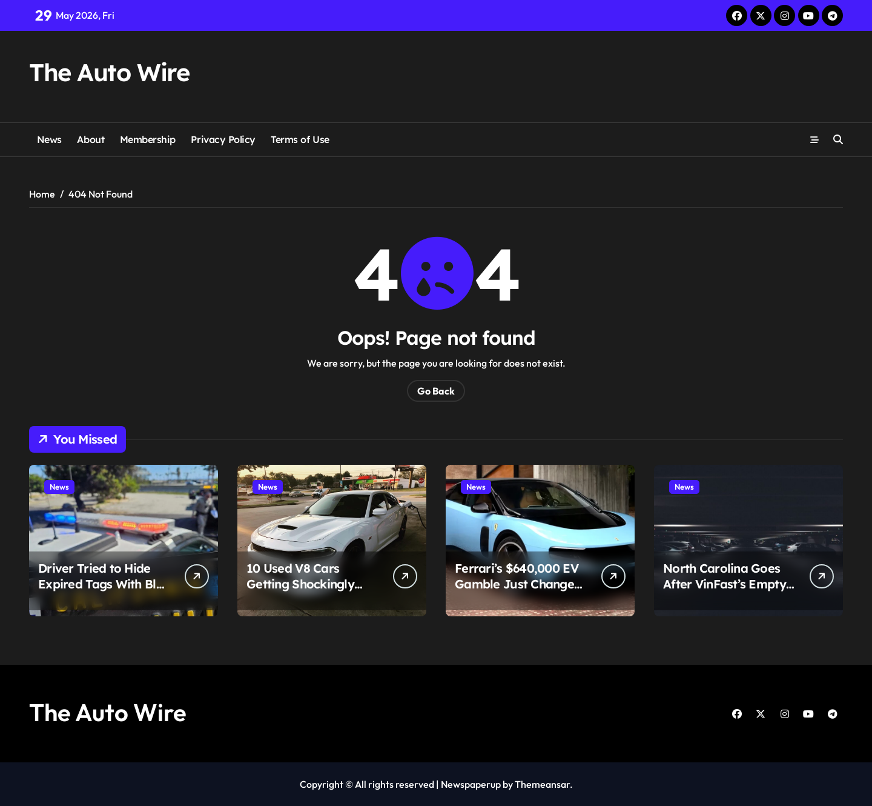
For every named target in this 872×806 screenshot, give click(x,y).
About (90, 139)
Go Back (436, 391)
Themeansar (542, 784)
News (49, 139)
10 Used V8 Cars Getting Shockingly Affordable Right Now (308, 584)
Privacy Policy (223, 139)
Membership (148, 139)
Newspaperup (471, 784)
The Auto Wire (109, 72)
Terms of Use (300, 139)
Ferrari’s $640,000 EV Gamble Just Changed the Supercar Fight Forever (518, 592)
